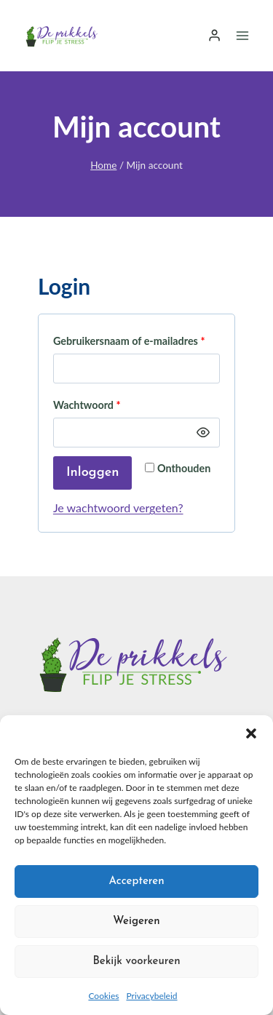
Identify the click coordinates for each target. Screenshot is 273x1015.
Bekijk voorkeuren (136, 961)
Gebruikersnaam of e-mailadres (132, 341)
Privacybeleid (151, 995)
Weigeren (136, 921)
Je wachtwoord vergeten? (118, 507)
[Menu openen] (242, 35)
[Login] (214, 35)
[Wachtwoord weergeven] (203, 433)
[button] (251, 733)
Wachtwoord (90, 405)
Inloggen (92, 472)
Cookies (103, 995)
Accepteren (136, 881)
